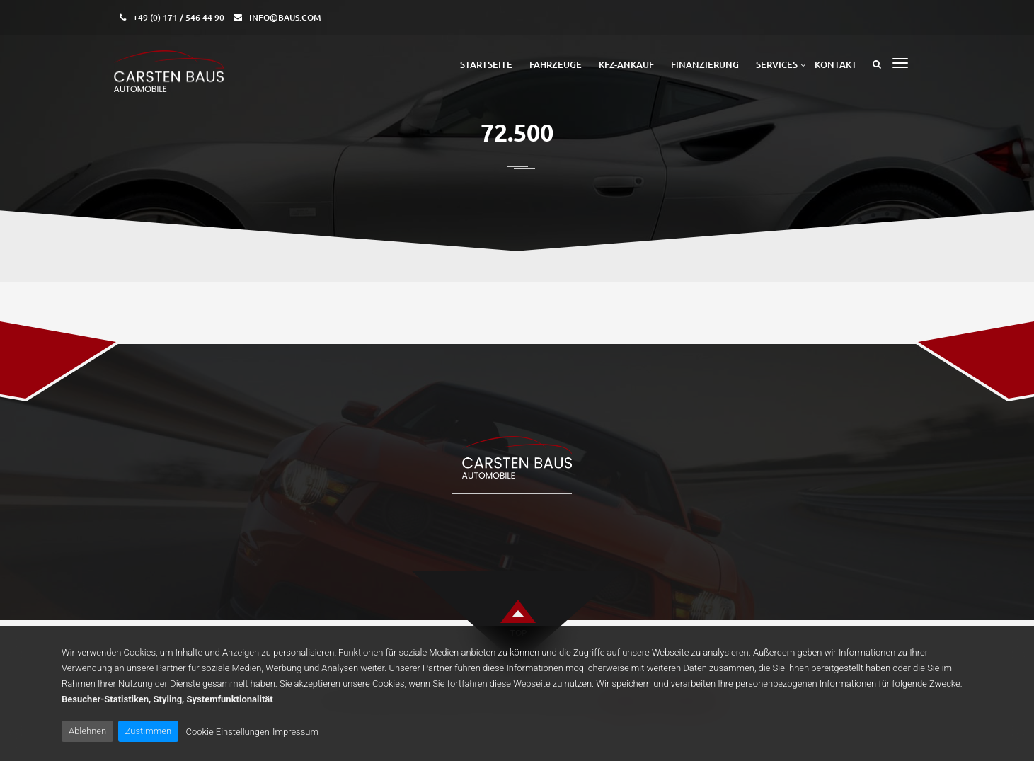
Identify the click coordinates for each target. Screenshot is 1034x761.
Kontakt (836, 64)
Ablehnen (87, 731)
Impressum (295, 731)
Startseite (486, 64)
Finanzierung (705, 64)
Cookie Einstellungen (228, 731)
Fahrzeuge (555, 64)
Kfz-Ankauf (626, 64)
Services (777, 64)
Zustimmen (148, 731)
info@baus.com (285, 17)
